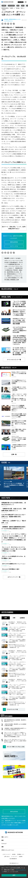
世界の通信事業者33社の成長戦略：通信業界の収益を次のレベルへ (15, 722)
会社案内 (14, 854)
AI (17, 5)
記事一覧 (14, 456)
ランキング (3, 843)
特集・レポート (4, 837)
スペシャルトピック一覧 (14, 359)
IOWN (4, 5)
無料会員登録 (14, 242)
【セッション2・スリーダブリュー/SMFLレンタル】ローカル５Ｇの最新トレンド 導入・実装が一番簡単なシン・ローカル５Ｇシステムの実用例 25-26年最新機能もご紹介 (15, 736)
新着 (2, 840)
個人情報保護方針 (13, 858)
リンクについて (14, 856)
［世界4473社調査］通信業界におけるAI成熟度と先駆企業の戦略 (15, 726)
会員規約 (20, 856)
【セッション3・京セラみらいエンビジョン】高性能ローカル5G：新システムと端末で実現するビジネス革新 (15, 742)
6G (22, 5)
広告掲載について (20, 854)
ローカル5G (11, 5)
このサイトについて (6, 854)
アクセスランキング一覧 (12, 711)
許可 (14, 875)
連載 (2, 846)
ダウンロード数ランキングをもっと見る (15, 748)
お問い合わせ (7, 856)
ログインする (14, 246)
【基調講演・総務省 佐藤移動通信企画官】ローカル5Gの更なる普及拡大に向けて (15, 730)
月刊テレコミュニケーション (7, 850)
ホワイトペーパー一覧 (14, 578)
